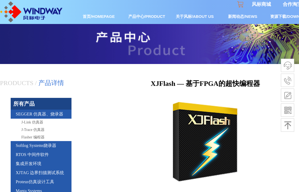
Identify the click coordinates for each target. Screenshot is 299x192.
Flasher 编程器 (33, 137)
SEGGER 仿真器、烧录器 (39, 114)
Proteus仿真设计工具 (35, 181)
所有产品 (24, 104)
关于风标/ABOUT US (195, 16)
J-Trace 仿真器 (33, 130)
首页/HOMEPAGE (99, 16)
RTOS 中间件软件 (32, 154)
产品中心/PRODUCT (146, 16)
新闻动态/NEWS (242, 16)
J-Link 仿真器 (32, 122)
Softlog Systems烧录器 (36, 145)
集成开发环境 (28, 163)
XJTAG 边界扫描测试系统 (40, 172)
